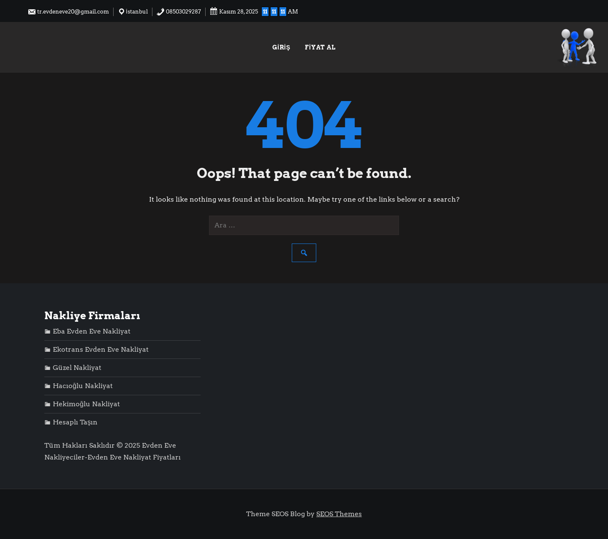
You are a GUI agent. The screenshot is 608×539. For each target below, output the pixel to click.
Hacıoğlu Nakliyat (83, 386)
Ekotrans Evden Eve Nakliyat (101, 349)
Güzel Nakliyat (77, 368)
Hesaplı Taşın (75, 422)
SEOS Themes (339, 514)
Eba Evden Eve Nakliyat (91, 331)
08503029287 (178, 11)
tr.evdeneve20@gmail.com (68, 11)
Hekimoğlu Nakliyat (86, 404)
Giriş (281, 47)
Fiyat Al (320, 47)
